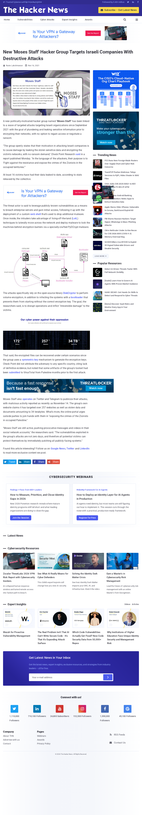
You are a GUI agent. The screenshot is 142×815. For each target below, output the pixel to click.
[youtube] (60, 713)
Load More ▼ (101, 256)
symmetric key (30, 359)
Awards (88, 19)
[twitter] (14, 715)
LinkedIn (84, 448)
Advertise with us (11, 740)
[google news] (127, 711)
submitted (14, 372)
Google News (58, 448)
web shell (35, 214)
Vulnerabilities (25, 19)
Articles (135, 604)
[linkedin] (37, 713)
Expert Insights (69, 19)
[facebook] (105, 715)
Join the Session (20, 518)
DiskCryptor (69, 293)
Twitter (70, 448)
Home (7, 19)
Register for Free (87, 518)
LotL (74, 218)
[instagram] (82, 713)
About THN (8, 736)
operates (27, 399)
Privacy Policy (43, 743)
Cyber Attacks (47, 19)
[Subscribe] (107, 677)
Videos (127, 604)
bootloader (77, 297)
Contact (7, 743)
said (78, 154)
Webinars (41, 736)
